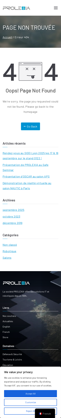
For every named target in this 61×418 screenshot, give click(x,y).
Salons (7, 257)
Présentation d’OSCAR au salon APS (26, 176)
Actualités (8, 321)
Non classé (10, 244)
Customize (30, 402)
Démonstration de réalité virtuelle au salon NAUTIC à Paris (27, 185)
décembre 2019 (12, 223)
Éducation (8, 365)
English (6, 326)
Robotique (9, 251)
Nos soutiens (9, 316)
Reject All (30, 411)
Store (5, 337)
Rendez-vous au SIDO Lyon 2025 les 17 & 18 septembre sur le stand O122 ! (30, 155)
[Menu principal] (55, 8)
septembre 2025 (13, 210)
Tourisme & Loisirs (12, 359)
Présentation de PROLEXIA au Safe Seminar (25, 167)
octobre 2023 (11, 216)
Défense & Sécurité (12, 354)
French (6, 332)
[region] (30, 392)
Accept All (30, 393)
